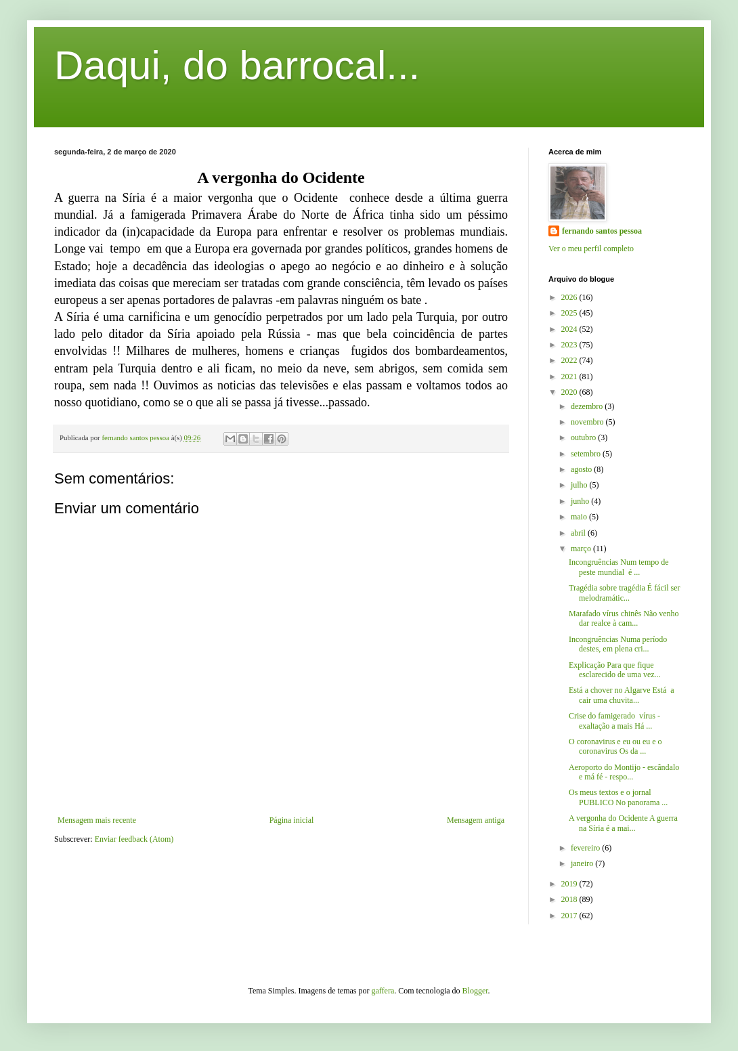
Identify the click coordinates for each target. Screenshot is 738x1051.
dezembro (588, 406)
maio (580, 516)
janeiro (583, 863)
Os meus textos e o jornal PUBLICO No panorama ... (618, 797)
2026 (570, 297)
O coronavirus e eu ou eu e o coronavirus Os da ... (615, 746)
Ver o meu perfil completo (591, 248)
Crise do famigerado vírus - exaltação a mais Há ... (614, 720)
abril (579, 533)
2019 (570, 883)
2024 (570, 329)
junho (581, 501)
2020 (570, 392)
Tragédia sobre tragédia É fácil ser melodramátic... (624, 592)
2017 (570, 915)
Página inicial (291, 820)
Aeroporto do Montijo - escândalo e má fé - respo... (624, 772)
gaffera (383, 990)
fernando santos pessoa (602, 231)
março (582, 548)
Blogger (475, 990)
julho (580, 485)
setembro (587, 453)
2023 (570, 344)
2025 (570, 313)
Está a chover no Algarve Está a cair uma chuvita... (621, 694)
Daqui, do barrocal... (237, 65)
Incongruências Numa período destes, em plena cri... (618, 644)
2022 (570, 360)
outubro (584, 437)
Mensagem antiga (475, 820)
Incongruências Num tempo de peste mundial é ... (620, 566)
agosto (582, 469)
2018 (570, 899)
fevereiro (586, 848)
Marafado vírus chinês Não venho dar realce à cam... (624, 618)
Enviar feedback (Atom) (134, 839)
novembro (588, 422)
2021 (570, 376)
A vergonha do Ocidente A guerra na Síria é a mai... (623, 822)
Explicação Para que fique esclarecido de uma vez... (615, 669)
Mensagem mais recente (97, 820)
